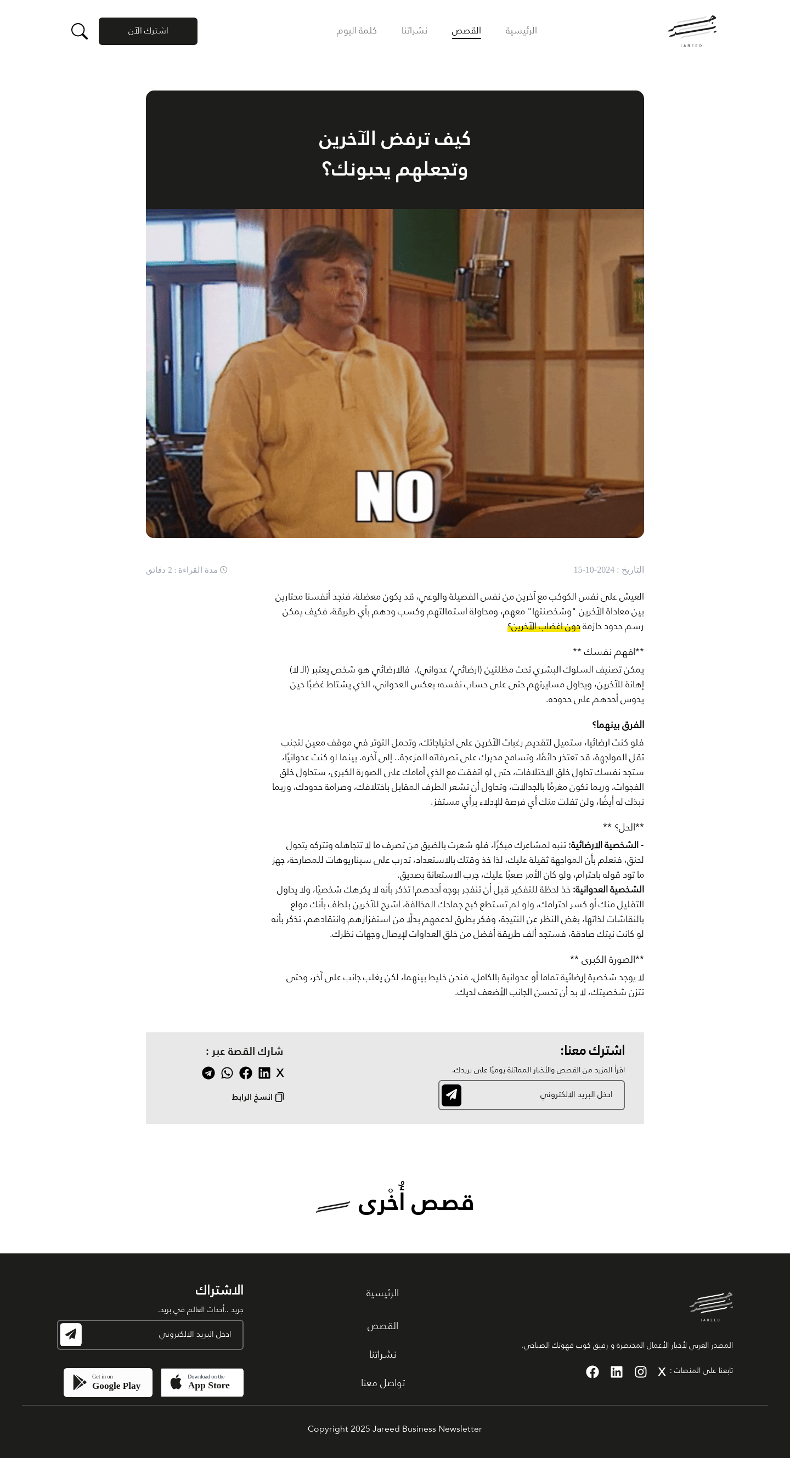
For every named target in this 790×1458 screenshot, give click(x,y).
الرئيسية (521, 31)
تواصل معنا (383, 1383)
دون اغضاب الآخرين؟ (543, 626)
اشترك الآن (148, 31)
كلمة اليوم (357, 31)
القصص (466, 31)
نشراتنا (414, 31)
